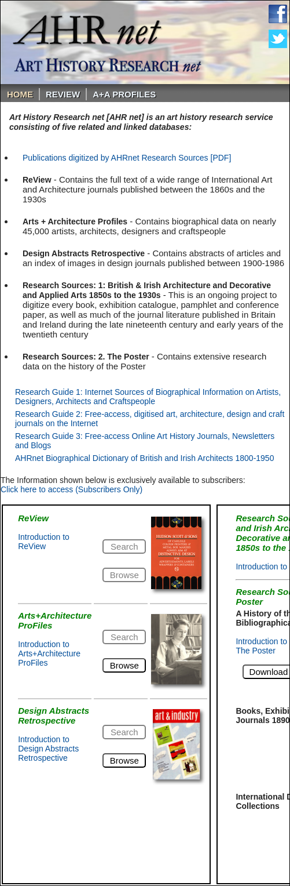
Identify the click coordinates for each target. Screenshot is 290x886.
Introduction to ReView (43, 541)
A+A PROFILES (124, 94)
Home (20, 94)
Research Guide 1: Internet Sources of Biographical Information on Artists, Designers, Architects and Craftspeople (148, 396)
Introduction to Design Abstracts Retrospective (48, 748)
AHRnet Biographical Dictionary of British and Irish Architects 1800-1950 (144, 458)
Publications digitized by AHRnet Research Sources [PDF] (127, 157)
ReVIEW (63, 94)
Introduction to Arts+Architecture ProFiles (49, 653)
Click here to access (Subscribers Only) (71, 489)
